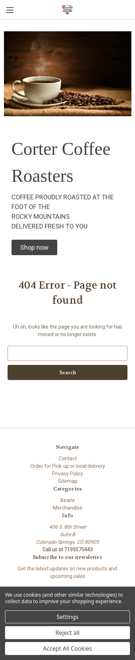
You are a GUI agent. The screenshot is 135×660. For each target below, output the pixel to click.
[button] (34, 247)
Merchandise (67, 508)
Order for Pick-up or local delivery (67, 466)
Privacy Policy (67, 473)
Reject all (67, 633)
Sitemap (67, 481)
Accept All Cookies (67, 648)
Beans (67, 500)
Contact (68, 458)
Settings (67, 617)
